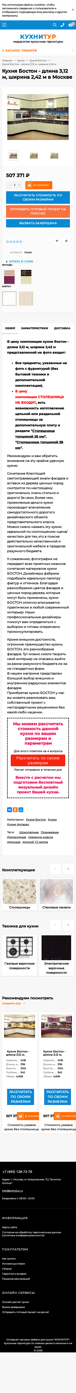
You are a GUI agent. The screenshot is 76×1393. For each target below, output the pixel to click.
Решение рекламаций (16, 1278)
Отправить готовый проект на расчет (25, 1312)
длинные (13, 842)
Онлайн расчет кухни (15, 1302)
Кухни (21, 60)
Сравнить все (13, 1003)
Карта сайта (9, 1227)
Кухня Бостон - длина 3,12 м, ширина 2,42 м (17, 1055)
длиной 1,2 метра (35, 842)
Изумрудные (16, 837)
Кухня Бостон (38, 60)
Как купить (9, 1258)
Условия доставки (13, 1263)
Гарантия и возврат (14, 1273)
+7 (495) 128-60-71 (17, 1172)
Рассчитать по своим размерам (38, 760)
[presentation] (55, 867)
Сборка (7, 1268)
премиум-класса (40, 837)
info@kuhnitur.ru (12, 1190)
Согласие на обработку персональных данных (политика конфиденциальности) (31, 1234)
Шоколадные (29, 832)
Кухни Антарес (18, 824)
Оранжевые (50, 832)
